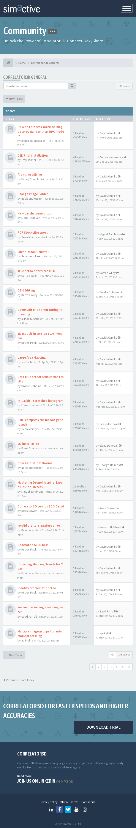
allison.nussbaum (32, 319)
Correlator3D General (25, 77)
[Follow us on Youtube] (76, 809)
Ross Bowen (29, 511)
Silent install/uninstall (33, 252)
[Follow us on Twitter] (68, 809)
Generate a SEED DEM (32, 545)
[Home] (8, 63)
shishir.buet (28, 362)
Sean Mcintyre (30, 237)
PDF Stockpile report (32, 232)
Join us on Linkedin (45, 781)
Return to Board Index (18, 680)
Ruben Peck (29, 343)
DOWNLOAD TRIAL (103, 727)
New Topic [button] (14, 99)
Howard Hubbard (110, 527)
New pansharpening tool (34, 213)
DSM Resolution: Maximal (35, 463)
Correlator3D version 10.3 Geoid (40, 506)
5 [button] (116, 666)
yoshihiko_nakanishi (33, 141)
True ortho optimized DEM (36, 271)
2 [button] (98, 666)
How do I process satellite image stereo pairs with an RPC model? (40, 131)
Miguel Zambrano (111, 234)
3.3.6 (52, 31)
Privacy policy (49, 802)
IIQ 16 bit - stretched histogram (40, 401)
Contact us (88, 802)
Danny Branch (30, 179)
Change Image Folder (32, 194)
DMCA (64, 802)
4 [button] (110, 666)
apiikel (25, 640)
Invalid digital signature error (38, 525)
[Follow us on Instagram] (85, 809)
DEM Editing (26, 290)
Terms (75, 802)
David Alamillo (108, 133)
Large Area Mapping (31, 357)
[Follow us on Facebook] (59, 809)
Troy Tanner (28, 160)
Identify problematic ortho (36, 588)
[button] (129, 666)
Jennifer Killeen (31, 256)
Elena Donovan (30, 218)
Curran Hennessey (111, 157)
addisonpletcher (32, 198)
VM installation (28, 444)
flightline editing (29, 175)
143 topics (124, 86)
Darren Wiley (29, 276)
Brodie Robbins (109, 292)
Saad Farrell (29, 616)
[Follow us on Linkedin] (51, 809)
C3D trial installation (32, 155)
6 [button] (122, 666)
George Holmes (110, 465)
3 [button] (104, 666)
